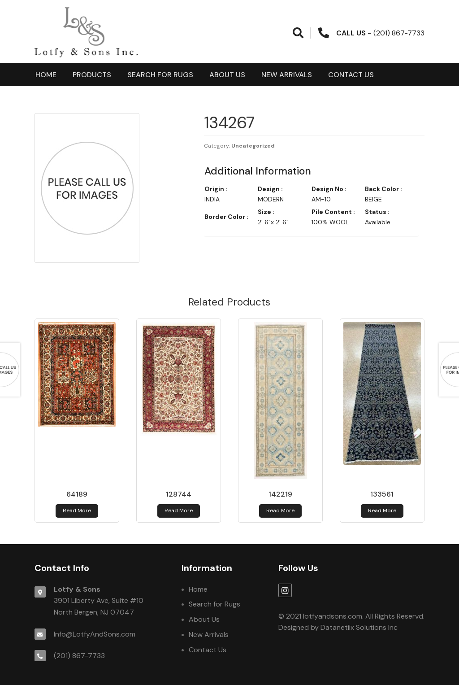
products (92, 74)
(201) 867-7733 (79, 655)
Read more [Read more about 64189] (77, 510)
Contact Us (351, 74)
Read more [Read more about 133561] (382, 510)
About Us (227, 74)
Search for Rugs (160, 74)
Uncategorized (253, 145)
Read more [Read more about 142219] (280, 510)
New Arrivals (286, 74)
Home (45, 74)
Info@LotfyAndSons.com (94, 634)
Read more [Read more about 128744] (179, 510)
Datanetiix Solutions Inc (359, 627)
